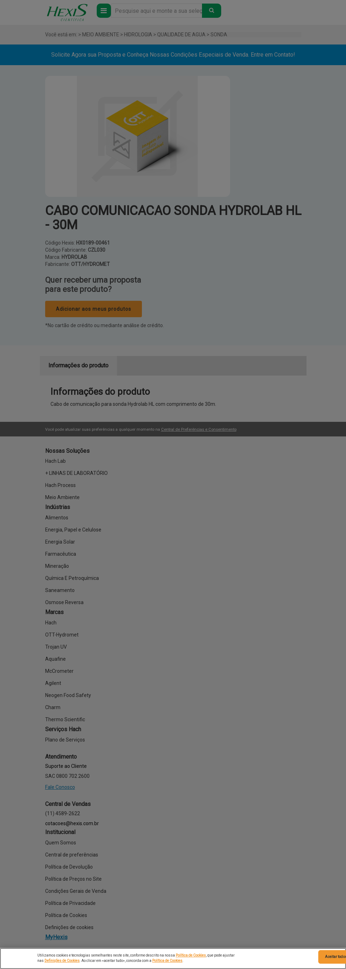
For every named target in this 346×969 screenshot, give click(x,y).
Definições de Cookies (62, 961)
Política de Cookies (191, 955)
